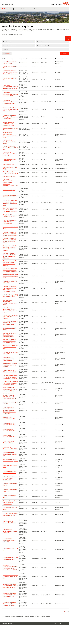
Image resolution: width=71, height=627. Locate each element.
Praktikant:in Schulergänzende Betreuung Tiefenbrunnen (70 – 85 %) (10, 86)
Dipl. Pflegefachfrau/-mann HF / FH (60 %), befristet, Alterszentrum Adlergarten (10, 270)
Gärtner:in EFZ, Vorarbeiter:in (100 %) (9, 418)
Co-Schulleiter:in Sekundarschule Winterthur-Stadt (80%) (10, 531)
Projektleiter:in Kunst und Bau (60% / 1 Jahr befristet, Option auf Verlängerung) (10, 72)
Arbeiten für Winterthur (22, 9)
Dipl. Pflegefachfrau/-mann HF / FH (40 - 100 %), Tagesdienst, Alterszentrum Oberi (10, 203)
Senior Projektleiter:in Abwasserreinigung (8, 442)
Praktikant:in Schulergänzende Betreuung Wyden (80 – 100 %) (10, 94)
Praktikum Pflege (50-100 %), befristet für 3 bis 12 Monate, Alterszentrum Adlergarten (9, 256)
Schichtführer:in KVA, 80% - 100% (10, 508)
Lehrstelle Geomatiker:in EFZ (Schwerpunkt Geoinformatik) (9, 478)
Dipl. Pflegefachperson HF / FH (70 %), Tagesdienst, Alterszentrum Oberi (10, 323)
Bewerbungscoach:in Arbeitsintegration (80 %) (9, 371)
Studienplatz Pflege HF (9, 190)
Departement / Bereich (61, 58)
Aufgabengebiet (24, 58)
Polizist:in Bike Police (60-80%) (10, 168)
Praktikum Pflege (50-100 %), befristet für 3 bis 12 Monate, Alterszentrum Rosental (9, 248)
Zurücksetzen (7, 53)
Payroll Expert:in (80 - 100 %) (10, 79)
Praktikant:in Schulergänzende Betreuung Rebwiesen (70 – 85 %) (10, 102)
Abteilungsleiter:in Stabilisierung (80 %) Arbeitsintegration (8, 359)
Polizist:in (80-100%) (8, 164)
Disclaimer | (58, 624)
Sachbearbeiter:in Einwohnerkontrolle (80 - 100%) (9, 142)
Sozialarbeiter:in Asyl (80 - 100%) (10, 329)
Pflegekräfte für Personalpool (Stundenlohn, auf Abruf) (10, 215)
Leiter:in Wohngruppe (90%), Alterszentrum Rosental (10, 295)
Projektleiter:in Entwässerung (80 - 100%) (10, 448)
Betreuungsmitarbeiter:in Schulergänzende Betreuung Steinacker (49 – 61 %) (10, 586)
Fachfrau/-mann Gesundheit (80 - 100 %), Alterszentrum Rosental (10, 317)
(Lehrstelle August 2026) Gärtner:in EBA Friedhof (9, 472)
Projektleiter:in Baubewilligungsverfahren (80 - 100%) (10, 154)
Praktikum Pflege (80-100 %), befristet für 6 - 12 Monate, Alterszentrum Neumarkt (9, 263)
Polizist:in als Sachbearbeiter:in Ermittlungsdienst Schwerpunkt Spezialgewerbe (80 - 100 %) (10, 182)
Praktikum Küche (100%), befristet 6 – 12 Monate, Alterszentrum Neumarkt (10, 341)
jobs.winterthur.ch (7, 4)
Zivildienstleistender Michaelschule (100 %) (9, 522)
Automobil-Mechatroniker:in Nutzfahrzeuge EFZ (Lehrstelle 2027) (10, 502)
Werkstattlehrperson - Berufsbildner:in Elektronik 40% (10, 454)
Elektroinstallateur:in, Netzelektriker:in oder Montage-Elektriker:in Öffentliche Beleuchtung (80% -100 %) (9, 410)
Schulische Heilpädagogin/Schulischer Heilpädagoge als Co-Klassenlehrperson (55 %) (10, 567)
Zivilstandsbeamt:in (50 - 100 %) (10, 129)
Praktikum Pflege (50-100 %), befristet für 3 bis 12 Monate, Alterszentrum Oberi (10, 234)
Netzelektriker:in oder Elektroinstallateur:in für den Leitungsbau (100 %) (10, 389)
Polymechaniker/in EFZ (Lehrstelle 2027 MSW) (9, 424)
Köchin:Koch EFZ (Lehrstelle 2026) (10, 227)
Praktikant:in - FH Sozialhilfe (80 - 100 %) (10, 353)
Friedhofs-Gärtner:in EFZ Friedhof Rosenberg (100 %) (10, 460)
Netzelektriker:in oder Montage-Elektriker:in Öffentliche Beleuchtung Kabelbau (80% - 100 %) (9, 396)
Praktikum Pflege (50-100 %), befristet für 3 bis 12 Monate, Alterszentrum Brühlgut (9, 240)
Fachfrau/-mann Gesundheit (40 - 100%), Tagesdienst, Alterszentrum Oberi (10, 383)
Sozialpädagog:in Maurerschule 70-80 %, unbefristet (9, 540)
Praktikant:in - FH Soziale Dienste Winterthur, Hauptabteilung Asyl (9, 335)
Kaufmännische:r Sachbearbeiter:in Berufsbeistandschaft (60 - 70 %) (10, 135)
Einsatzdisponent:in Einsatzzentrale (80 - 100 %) (10, 172)
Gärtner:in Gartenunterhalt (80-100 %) (10, 490)
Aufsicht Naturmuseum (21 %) (10, 67)
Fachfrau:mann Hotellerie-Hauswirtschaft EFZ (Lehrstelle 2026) (10, 221)
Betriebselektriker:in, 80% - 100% (10, 466)
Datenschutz (36, 9)
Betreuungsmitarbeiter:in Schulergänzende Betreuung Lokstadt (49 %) (10, 117)
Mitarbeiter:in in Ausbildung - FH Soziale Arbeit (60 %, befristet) (10, 365)
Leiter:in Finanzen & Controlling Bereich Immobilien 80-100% (8, 124)
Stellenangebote (7, 9)
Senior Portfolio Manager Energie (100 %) (9, 62)
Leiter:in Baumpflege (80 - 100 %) (10, 496)
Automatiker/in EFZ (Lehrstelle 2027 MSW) (9, 436)
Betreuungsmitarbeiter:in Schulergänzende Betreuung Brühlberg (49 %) (10, 109)
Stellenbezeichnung (7, 58)
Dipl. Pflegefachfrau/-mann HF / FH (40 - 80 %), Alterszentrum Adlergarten (10, 209)
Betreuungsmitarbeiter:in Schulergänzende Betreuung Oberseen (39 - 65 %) (10, 604)
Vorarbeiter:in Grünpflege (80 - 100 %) (10, 402)
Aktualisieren (65, 53)
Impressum (64, 624)
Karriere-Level (36, 58)
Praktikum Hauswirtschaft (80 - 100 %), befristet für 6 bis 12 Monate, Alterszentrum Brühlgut (10, 289)
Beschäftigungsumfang (47, 58)
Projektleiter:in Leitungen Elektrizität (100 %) (9, 160)
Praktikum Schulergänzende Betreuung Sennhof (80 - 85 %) (10, 576)
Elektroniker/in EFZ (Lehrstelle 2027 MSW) (9, 430)
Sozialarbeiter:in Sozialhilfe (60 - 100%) (10, 282)
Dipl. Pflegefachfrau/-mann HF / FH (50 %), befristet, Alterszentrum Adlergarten (10, 377)
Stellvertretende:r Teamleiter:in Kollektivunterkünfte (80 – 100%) (9, 302)
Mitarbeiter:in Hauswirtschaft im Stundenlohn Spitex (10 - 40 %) (10, 276)
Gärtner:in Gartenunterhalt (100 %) (10, 484)
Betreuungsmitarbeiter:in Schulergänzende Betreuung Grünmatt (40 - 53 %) (10, 595)
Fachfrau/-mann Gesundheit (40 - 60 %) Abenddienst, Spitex (10, 347)
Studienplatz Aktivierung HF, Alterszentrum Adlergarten (10, 196)
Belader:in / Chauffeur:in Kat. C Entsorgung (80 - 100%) (10, 514)
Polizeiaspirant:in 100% (9, 176)
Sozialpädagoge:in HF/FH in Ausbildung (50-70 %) (10, 558)
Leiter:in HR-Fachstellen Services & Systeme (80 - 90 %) (10, 148)
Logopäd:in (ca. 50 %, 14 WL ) (10, 549)
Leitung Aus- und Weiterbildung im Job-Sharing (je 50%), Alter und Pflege (10, 310)
